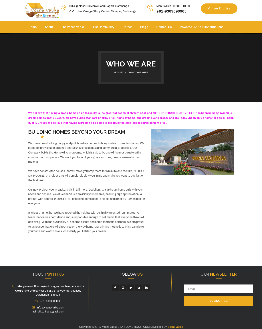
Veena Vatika (175, 327)
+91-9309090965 (171, 11)
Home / (120, 72)
